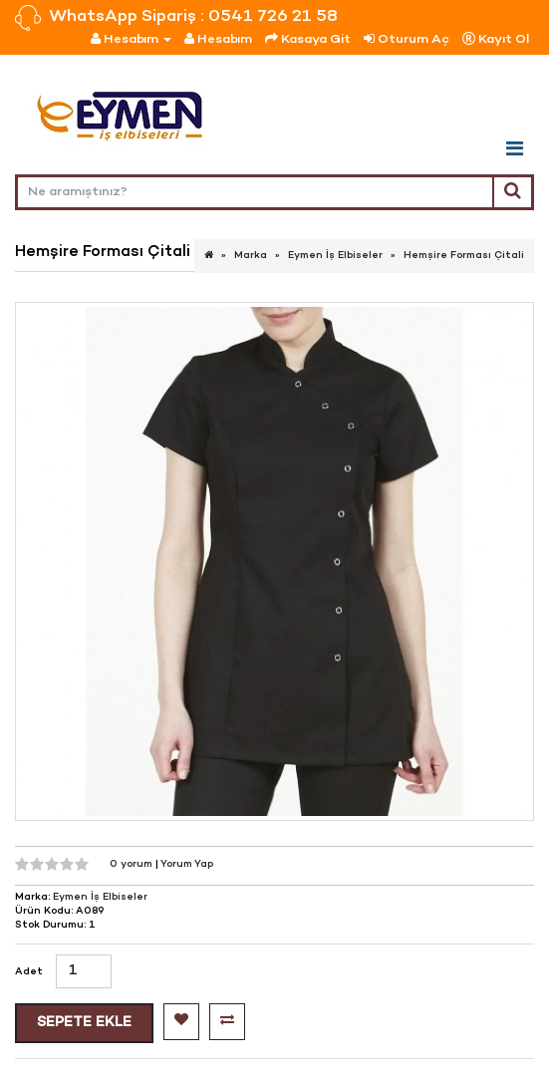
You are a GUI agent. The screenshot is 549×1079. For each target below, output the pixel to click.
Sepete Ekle (84, 1022)
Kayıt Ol (495, 39)
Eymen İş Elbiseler (335, 255)
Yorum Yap (186, 864)
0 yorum (132, 864)
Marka (250, 255)
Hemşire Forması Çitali (464, 255)
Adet (29, 971)
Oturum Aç (406, 39)
